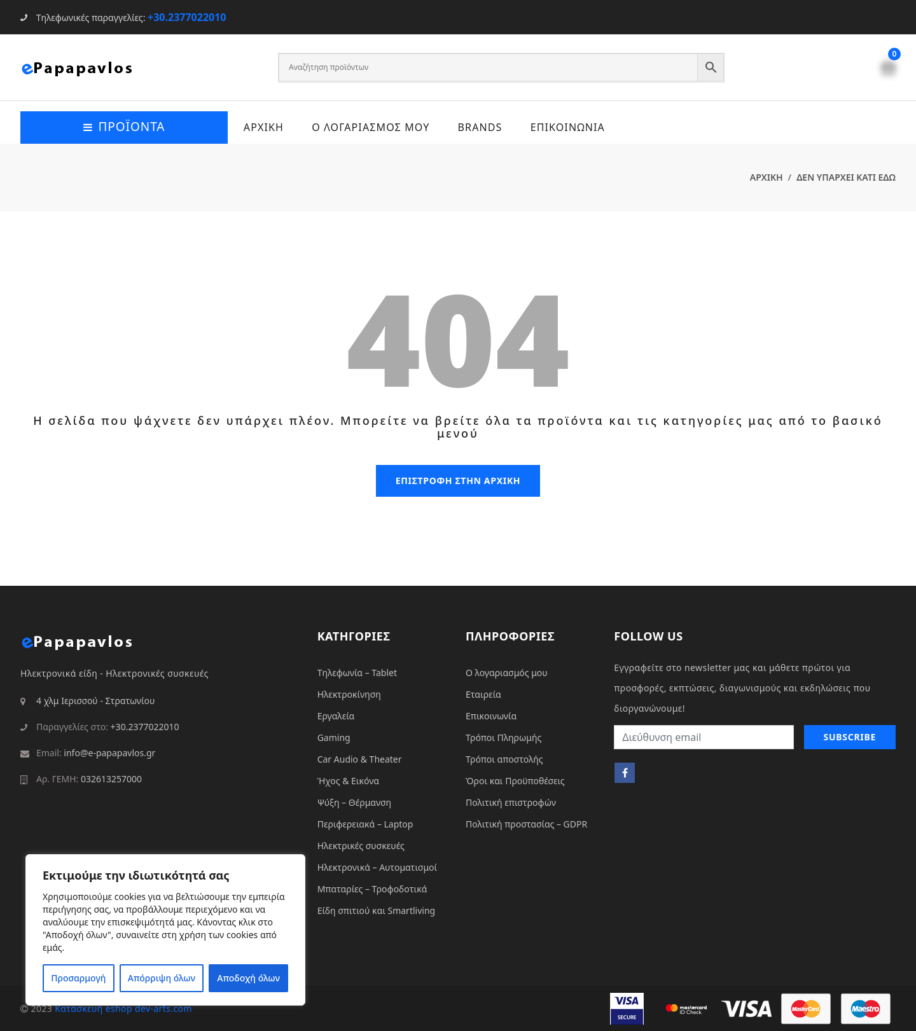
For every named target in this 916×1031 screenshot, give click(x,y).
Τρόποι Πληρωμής (503, 737)
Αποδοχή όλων (248, 978)
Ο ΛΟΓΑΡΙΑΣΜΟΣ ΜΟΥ (370, 127)
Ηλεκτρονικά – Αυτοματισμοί (377, 867)
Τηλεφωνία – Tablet (357, 672)
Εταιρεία (483, 694)
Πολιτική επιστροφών (511, 802)
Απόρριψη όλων (161, 978)
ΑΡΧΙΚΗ (263, 127)
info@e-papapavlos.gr (109, 752)
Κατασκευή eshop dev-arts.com (124, 1008)
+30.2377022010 (187, 17)
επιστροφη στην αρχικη (458, 480)
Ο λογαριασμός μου (507, 672)
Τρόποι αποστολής (504, 758)
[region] (165, 930)
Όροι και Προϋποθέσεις (515, 780)
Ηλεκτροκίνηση (349, 694)
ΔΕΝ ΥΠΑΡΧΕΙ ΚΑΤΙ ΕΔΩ (846, 177)
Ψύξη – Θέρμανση (354, 802)
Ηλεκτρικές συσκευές (361, 845)
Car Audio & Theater (359, 758)
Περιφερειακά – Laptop (365, 823)
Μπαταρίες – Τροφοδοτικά (372, 888)
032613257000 (111, 778)
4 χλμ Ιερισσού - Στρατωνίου (95, 700)
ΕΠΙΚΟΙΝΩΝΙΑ (568, 127)
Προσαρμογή (78, 978)
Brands (480, 127)
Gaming (333, 737)
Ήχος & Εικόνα (348, 780)
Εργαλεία (336, 715)
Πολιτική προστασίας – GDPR (526, 823)
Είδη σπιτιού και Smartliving (376, 910)
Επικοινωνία (491, 715)
